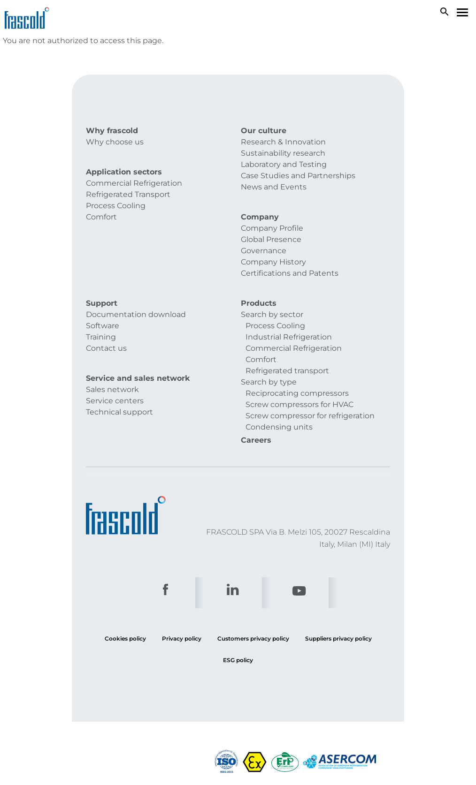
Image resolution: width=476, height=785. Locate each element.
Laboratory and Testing (284, 164)
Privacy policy (181, 638)
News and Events (274, 186)
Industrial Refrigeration (289, 336)
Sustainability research (283, 153)
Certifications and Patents (289, 273)
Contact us (106, 348)
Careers (256, 440)
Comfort (101, 216)
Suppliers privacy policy (338, 638)
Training (101, 336)
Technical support (119, 412)
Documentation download (136, 314)
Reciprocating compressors (297, 393)
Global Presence (271, 239)
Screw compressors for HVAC (299, 404)
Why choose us (115, 141)
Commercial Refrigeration (134, 183)
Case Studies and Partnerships (298, 175)
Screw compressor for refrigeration (310, 415)
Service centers (115, 400)
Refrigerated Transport (128, 194)
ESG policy (238, 660)
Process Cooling (116, 205)
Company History (273, 261)
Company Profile (272, 228)
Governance (263, 250)
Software (102, 325)
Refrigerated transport (287, 370)
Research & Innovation (283, 141)
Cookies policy (125, 638)
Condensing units (279, 427)
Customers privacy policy (253, 638)
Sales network (112, 389)
